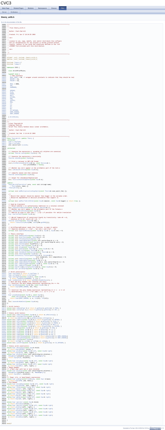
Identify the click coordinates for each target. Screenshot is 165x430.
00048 (4, 102)
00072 (4, 142)
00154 (4, 277)
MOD (11, 102)
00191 (4, 338)
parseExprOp (23, 269)
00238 (4, 415)
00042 (4, 92)
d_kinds (24, 145)
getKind (47, 308)
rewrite (24, 246)
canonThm (18, 221)
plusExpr (19, 351)
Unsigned (46, 255)
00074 (4, 145)
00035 (4, 81)
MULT (11, 96)
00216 (4, 379)
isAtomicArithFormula (20, 211)
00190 (4, 336)
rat (13, 280)
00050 (4, 105)
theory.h (18, 63)
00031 (4, 74)
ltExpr (18, 387)
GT (11, 107)
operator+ (20, 405)
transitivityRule (22, 223)
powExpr (19, 379)
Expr (32, 153)
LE (11, 105)
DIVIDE (12, 97)
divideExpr (20, 384)
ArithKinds (14, 117)
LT (11, 104)
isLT (18, 330)
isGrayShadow (21, 338)
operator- (20, 402)
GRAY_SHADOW (14, 114)
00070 (4, 138)
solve (23, 251)
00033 (4, 77)
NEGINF (12, 79)
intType (15, 275)
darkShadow (16, 285)
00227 (4, 397)
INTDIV (12, 101)
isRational (20, 315)
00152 (4, 274)
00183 (4, 325)
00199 (4, 351)
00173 (4, 308)
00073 (4, 143)
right (49, 351)
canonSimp (18, 175)
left (34, 351)
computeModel (23, 242)
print (26, 267)
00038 (4, 86)
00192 (4, 340)
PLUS (11, 92)
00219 (4, 384)
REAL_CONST (14, 77)
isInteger (46, 318)
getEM (34, 280)
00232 (4, 405)
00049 (4, 104)
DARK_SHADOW (14, 112)
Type (10, 142)
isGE (18, 335)
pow (33, 379)
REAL (11, 84)
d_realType (16, 142)
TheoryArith (16, 138)
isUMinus (19, 320)
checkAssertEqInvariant (27, 252)
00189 (4, 335)
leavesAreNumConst (19, 302)
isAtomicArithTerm (19, 170)
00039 (4, 87)
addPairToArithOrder (26, 201)
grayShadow (16, 295)
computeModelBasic (25, 241)
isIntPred (20, 343)
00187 (4, 331)
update (21, 249)
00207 (4, 364)
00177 (4, 315)
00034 (4, 79)
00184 (4, 326)
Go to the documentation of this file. (11, 22)
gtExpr (18, 394)
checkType (22, 254)
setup (21, 247)
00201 (4, 354)
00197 (4, 348)
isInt (18, 310)
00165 (4, 295)
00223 (4, 391)
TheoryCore (22, 185)
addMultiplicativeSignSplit (29, 191)
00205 (4, 361)
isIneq (18, 340)
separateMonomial (25, 231)
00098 (4, 185)
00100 (4, 188)
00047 (4, 101)
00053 (4, 110)
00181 (4, 321)
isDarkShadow (21, 336)
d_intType (16, 143)
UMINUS (12, 91)
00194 (4, 343)
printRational (17, 163)
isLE (18, 331)
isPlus (18, 321)
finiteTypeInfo (29, 255)
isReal (18, 308)
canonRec (18, 158)
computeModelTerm (25, 262)
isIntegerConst (22, 316)
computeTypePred (25, 264)
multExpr (19, 364)
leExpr (18, 391)
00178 (4, 316)
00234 (4, 409)
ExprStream (27, 163)
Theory (29, 138)
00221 (4, 387)
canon (23, 153)
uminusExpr (20, 348)
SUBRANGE (13, 87)
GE (11, 109)
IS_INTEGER (14, 110)
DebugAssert (12, 356)
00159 (4, 285)
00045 (4, 97)
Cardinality (19, 255)
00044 (4, 96)
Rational (44, 163)
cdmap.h (17, 64)
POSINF (12, 81)
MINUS (12, 94)
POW (11, 99)
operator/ (20, 415)
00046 (4, 99)
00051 (4, 107)
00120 (4, 221)
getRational (35, 318)
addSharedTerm (24, 236)
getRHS (43, 223)
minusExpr (20, 361)
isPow (18, 328)
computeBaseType (25, 260)
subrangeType (17, 277)
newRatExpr (43, 280)
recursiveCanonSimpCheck (21, 180)
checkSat (22, 244)
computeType (23, 259)
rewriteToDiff (17, 214)
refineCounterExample (27, 239)
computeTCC (23, 265)
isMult (18, 325)
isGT (18, 333)
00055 (4, 114)
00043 (4, 94)
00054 (4, 112)
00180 (4, 320)
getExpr (39, 308)
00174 (4, 310)
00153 (4, 275)
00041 (4, 91)
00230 (4, 402)
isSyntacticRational (20, 208)
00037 (4, 84)
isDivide (19, 326)
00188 (4, 333)
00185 (4, 328)
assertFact (23, 237)
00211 (4, 371)
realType (15, 274)
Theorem (17, 153)
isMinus (19, 323)
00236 (4, 412)
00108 (4, 201)
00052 (4, 109)
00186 (4, 330)
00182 (4, 323)
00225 (4, 394)
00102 (4, 191)
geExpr (18, 397)
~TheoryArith (13, 188)
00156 (4, 280)
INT (11, 86)
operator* (20, 412)
